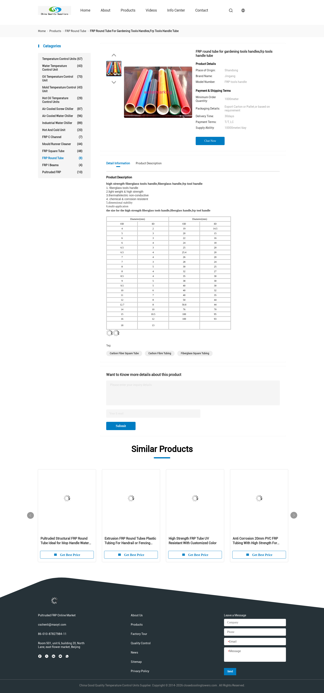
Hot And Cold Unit (62, 130)
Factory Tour (139, 634)
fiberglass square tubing (195, 353)
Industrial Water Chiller (62, 123)
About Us (137, 615)
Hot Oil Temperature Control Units (62, 100)
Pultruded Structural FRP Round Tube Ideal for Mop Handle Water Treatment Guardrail (64, 541)
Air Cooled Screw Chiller (62, 109)
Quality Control (141, 643)
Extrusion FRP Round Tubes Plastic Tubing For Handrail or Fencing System (130, 541)
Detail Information (118, 163)
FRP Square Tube (62, 151)
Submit (121, 426)
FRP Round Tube (62, 158)
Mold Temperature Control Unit (62, 89)
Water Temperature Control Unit (62, 67)
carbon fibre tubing (159, 353)
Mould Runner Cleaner (62, 144)
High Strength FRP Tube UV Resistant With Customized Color (193, 541)
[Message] (255, 655)
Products (128, 10)
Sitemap (136, 661)
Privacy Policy (140, 671)
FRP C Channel (62, 137)
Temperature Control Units (62, 59)
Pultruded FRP (62, 172)
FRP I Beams (62, 165)
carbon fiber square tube (124, 353)
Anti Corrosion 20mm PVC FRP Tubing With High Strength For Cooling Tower (255, 541)
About (105, 10)
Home (85, 10)
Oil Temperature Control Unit (62, 78)
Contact (201, 10)
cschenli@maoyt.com (52, 624)
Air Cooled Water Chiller (62, 116)
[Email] (255, 641)
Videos (151, 10)
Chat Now (210, 140)
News (134, 652)
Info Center (176, 10)
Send (230, 671)
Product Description (149, 163)
